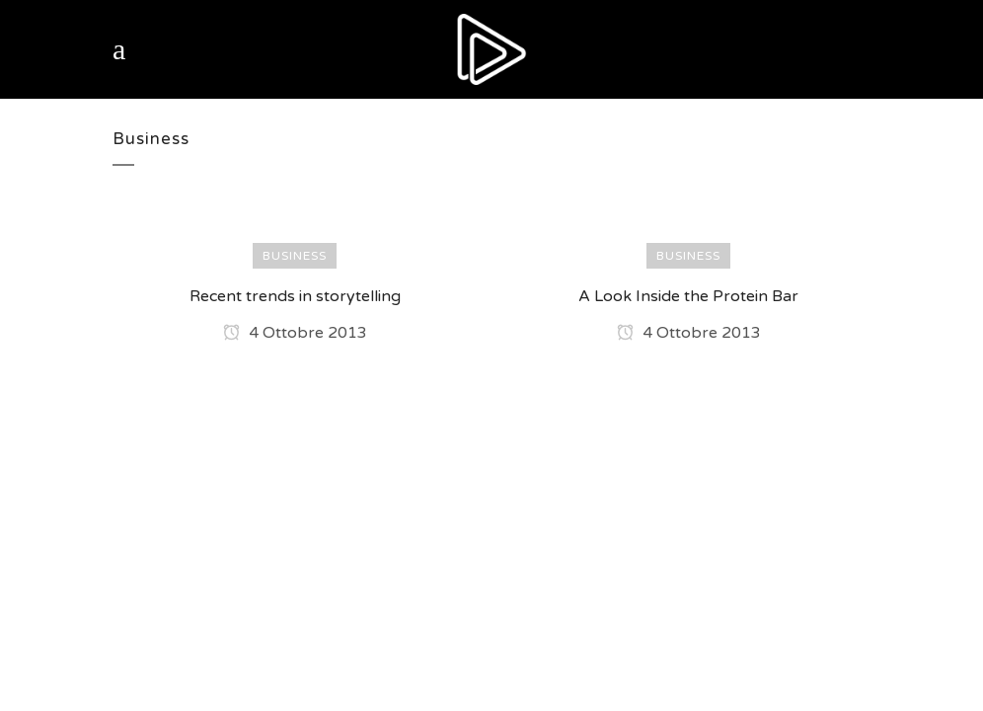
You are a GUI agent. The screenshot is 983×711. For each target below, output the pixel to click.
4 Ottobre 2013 (295, 333)
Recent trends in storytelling (295, 296)
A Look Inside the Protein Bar (688, 296)
